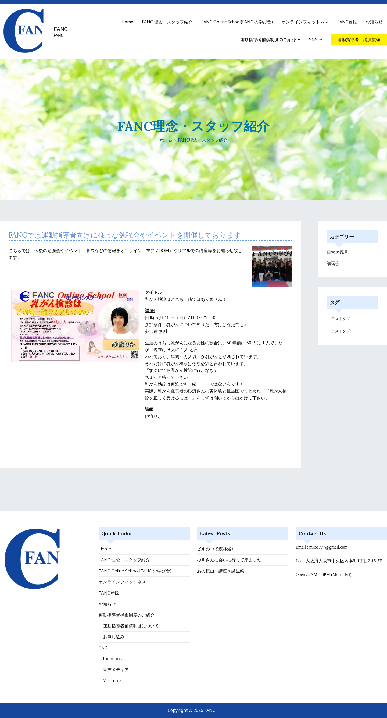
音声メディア (116, 669)
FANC (61, 29)
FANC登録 (347, 22)
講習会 (333, 263)
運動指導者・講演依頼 (358, 40)
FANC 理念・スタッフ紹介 (167, 22)
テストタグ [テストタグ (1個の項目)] (340, 318)
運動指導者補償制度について (131, 625)
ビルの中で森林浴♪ (215, 548)
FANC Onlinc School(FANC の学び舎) (237, 22)
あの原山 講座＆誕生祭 (220, 571)
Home (127, 22)
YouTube (112, 680)
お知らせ (374, 22)
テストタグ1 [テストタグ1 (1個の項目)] (341, 330)
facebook (112, 658)
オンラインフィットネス (305, 22)
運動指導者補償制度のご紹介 (268, 40)
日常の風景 (337, 252)
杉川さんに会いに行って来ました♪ (230, 560)
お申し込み (113, 636)
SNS (313, 40)
